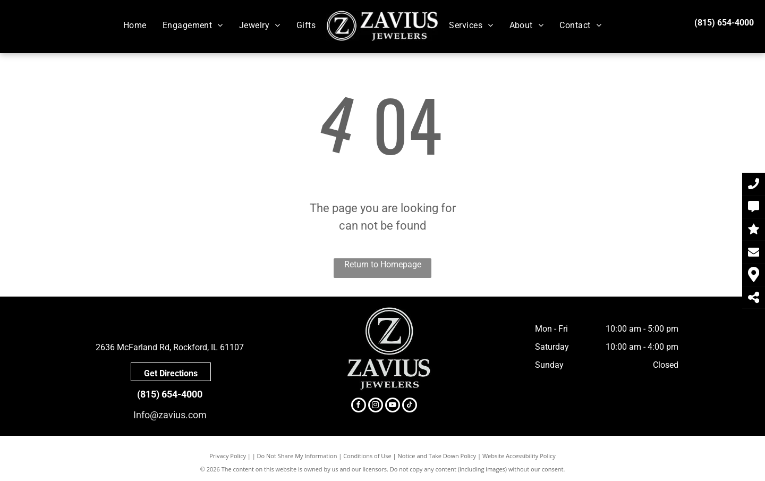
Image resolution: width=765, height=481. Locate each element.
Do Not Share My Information (297, 456)
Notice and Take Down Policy (437, 456)
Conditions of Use (367, 456)
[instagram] (375, 406)
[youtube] (392, 406)
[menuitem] (135, 25)
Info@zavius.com (170, 414)
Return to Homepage (382, 264)
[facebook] (358, 406)
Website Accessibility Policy (519, 456)
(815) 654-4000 (724, 23)
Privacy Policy (227, 456)
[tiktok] (409, 406)
